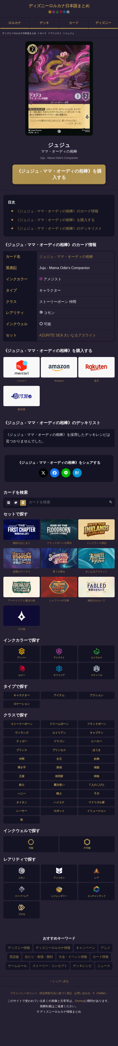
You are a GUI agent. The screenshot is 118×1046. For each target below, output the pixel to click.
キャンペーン (85, 948)
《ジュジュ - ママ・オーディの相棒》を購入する (59, 174)
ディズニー (103, 23)
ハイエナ (59, 802)
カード (74, 23)
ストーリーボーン (21, 724)
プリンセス (59, 750)
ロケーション (22, 703)
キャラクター (22, 695)
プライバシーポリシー (23, 993)
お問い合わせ (82, 993)
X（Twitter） (100, 993)
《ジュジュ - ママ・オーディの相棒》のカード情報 (57, 211)
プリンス (21, 750)
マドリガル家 (96, 802)
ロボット (59, 811)
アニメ (105, 948)
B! (77, 473)
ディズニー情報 (19, 948)
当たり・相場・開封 (39, 957)
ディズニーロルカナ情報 (53, 948)
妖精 (96, 758)
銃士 (21, 784)
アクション (96, 695)
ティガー (21, 741)
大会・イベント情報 (73, 957)
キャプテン (96, 732)
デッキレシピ (82, 966)
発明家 (59, 776)
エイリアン (59, 732)
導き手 (22, 767)
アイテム (59, 695)
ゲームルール (17, 966)
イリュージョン (96, 811)
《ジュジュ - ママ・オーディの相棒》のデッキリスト (59, 228)
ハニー (22, 793)
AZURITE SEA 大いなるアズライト (67, 335)
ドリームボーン (59, 724)
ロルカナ (14, 23)
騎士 (59, 793)
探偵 (59, 767)
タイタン (21, 802)
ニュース (103, 966)
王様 (21, 776)
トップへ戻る (59, 981)
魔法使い (59, 784)
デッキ (44, 23)
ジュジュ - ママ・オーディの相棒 (66, 257)
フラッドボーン (96, 724)
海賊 (96, 767)
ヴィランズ (21, 732)
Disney (79, 1001)
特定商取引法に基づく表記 (55, 993)
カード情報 (101, 957)
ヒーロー (96, 741)
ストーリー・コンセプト (49, 966)
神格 (96, 776)
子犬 (96, 793)
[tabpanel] (59, 88)
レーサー (21, 811)
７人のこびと (96, 784)
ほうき (97, 750)
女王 (59, 758)
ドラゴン (59, 741)
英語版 (14, 957)
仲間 (21, 758)
